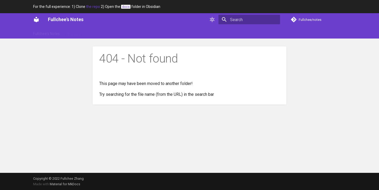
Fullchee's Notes (46, 32)
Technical (140, 32)
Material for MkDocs (65, 184)
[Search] (249, 19)
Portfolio (95, 32)
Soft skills (117, 32)
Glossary (74, 32)
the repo (93, 6)
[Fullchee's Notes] (36, 19)
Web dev (161, 32)
